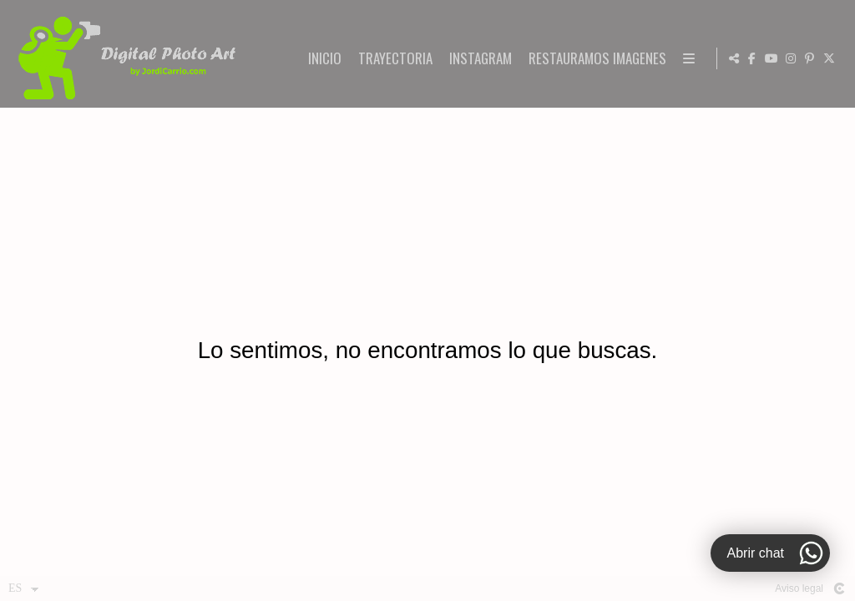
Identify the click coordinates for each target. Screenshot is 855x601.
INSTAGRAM (631, 59)
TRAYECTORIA (546, 59)
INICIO (476, 59)
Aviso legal (799, 588)
